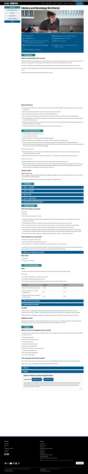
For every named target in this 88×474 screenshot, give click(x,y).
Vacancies (6, 443)
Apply (12, 21)
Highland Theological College (46, 454)
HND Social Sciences (28, 161)
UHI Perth (42, 451)
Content (12, 13)
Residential (45, 45)
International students (30, 304)
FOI (5, 446)
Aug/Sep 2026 (37, 379)
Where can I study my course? (33, 252)
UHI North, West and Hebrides (46, 448)
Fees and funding (12, 18)
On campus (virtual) (36, 45)
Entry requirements (12, 10)
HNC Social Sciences (28, 151)
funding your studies (37, 315)
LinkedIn (16, 463)
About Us (6, 445)
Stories (25, 368)
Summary (12, 7)
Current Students (75, 0)
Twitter (8, 463)
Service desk (79, 463)
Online (41, 45)
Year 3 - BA (26, 194)
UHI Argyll (42, 443)
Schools (54, 3)
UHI (40, 460)
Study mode (12, 15)
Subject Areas (49, 3)
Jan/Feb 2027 (48, 379)
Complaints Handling (8, 448)
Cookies (6, 451)
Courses (42, 3)
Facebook (5, 463)
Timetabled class (31, 49)
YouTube (11, 463)
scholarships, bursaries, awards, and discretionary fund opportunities (48, 310)
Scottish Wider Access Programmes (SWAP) (46, 175)
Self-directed (38, 49)
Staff (80, 0)
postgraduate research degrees (40, 363)
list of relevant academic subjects (45, 138)
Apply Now (79, 3)
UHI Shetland (43, 453)
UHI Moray (42, 446)
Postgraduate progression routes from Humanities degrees (65, 361)
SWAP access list (68, 175)
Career (27, 327)
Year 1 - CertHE (28, 187)
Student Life (60, 3)
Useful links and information (32, 202)
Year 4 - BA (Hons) (29, 198)
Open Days (70, 3)
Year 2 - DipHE (27, 191)
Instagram (13, 463)
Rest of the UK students (31, 301)
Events (65, 3)
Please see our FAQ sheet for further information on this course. (37, 72)
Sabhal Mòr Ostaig (44, 456)
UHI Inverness (43, 445)
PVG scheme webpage (42, 145)
